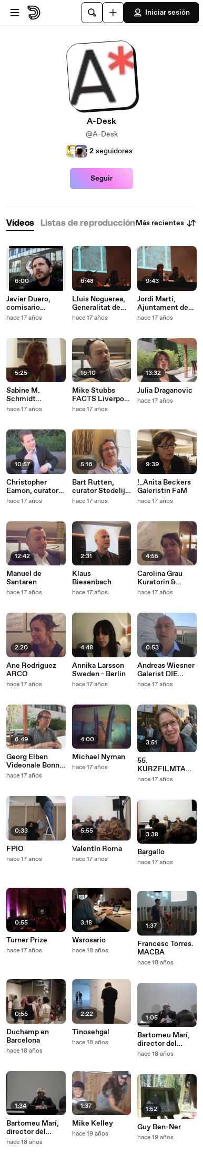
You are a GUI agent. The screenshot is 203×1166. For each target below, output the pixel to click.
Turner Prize (26, 940)
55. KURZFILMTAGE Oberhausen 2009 (166, 765)
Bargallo (151, 852)
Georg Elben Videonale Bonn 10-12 (32, 761)
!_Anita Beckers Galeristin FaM (164, 486)
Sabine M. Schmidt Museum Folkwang (23, 394)
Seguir (101, 178)
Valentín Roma (97, 849)
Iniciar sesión (161, 12)
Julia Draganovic (164, 390)
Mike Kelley (92, 1123)
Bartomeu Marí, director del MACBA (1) (32, 1127)
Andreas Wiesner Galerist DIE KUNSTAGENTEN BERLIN (166, 669)
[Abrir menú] (14, 12)
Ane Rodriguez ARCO (31, 669)
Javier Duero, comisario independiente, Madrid (32, 303)
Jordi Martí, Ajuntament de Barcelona (162, 303)
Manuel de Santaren (24, 578)
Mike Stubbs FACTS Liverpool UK (101, 394)
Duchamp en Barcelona (27, 1036)
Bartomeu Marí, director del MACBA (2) (163, 1039)
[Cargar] (113, 12)
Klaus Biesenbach (91, 578)
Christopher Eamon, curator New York (32, 486)
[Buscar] (92, 12)
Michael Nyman (98, 757)
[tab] (20, 223)
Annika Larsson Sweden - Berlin (99, 669)
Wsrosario (89, 940)
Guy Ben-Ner (159, 1127)
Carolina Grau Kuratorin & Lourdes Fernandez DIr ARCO (161, 578)
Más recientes (166, 223)
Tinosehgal (90, 1032)
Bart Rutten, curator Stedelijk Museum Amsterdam (100, 486)
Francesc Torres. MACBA (165, 948)
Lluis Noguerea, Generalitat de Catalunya (98, 303)
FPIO (15, 849)
